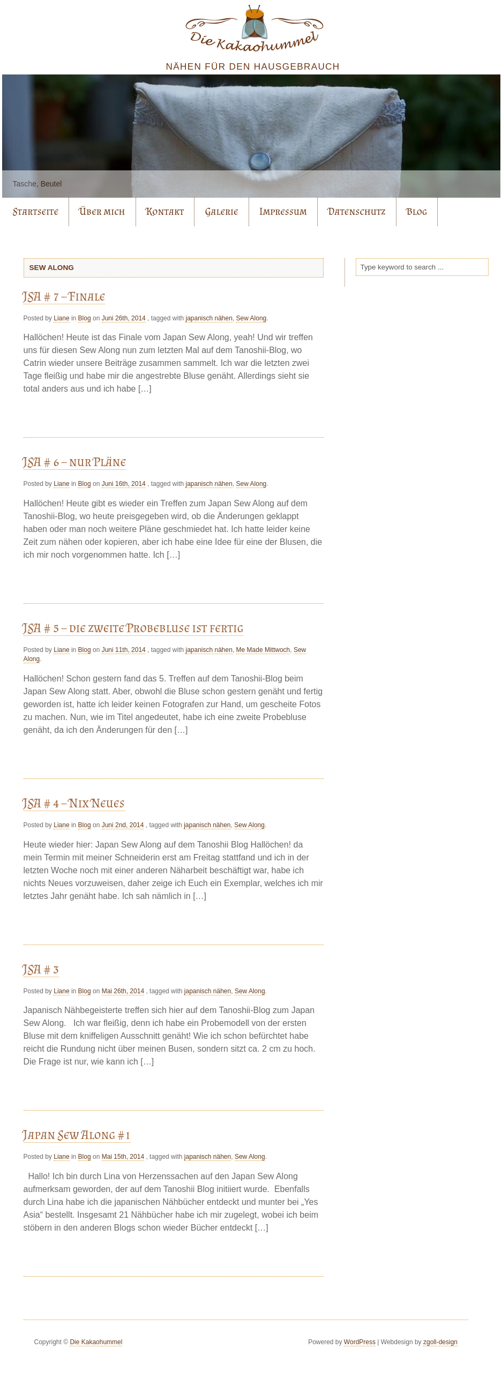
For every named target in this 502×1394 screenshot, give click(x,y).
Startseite (35, 211)
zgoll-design (440, 1342)
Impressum (283, 211)
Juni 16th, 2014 (124, 484)
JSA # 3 (41, 969)
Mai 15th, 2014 (123, 1156)
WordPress (360, 1342)
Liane (61, 318)
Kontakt (165, 211)
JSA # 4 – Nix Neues (74, 803)
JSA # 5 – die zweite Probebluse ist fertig (134, 627)
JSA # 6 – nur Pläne (75, 461)
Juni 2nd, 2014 (123, 825)
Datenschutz (356, 211)
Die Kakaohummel (96, 1342)
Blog (417, 211)
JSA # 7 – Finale (65, 296)
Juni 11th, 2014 (124, 650)
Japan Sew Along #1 (77, 1134)
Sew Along (251, 318)
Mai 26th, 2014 (123, 991)
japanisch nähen (208, 318)
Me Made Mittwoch (263, 650)
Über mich (102, 211)
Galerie (221, 211)
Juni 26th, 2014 (124, 318)
